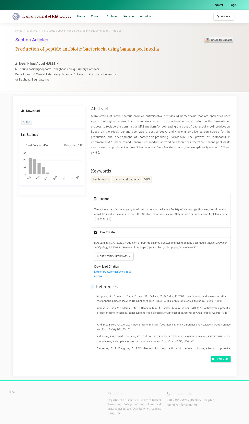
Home (81, 16)
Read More (220, 359)
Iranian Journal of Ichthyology (47, 16)
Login (233, 5)
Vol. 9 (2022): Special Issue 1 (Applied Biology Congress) (75, 30)
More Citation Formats (113, 256)
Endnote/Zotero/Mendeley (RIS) (112, 271)
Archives (112, 16)
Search (224, 16)
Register (218, 5)
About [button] (145, 16)
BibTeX (98, 276)
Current (96, 16)
